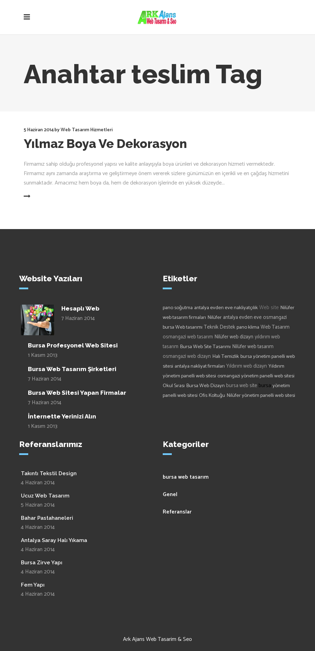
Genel (170, 494)
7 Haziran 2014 (78, 318)
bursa (265, 385)
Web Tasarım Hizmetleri (87, 130)
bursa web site (241, 386)
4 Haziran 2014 (38, 482)
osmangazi (275, 317)
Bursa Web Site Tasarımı (205, 347)
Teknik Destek (219, 327)
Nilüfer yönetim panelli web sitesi (260, 395)
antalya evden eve (242, 317)
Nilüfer (214, 317)
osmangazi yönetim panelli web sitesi (255, 376)
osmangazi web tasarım (188, 337)
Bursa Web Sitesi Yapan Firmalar (77, 392)
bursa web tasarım (186, 477)
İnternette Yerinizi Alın (62, 416)
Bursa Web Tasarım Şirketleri (72, 369)
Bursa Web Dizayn (205, 386)
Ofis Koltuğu (212, 395)
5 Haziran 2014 (39, 130)
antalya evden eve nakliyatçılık (226, 308)
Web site (269, 307)
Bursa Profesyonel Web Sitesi (73, 345)
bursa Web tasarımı (182, 327)
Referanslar (177, 512)
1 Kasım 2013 (42, 355)
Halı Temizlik (225, 356)
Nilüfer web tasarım (253, 347)
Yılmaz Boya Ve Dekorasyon (105, 143)
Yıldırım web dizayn (246, 366)
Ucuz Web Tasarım (45, 496)
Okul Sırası (174, 386)
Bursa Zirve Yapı (41, 562)
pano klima (248, 327)
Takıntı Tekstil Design (49, 473)
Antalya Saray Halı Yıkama (54, 540)
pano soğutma (178, 308)
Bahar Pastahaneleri (47, 518)
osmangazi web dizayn (187, 356)
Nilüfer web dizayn (233, 337)
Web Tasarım (275, 327)
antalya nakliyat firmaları (200, 366)
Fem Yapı (33, 585)
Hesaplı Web (80, 308)
